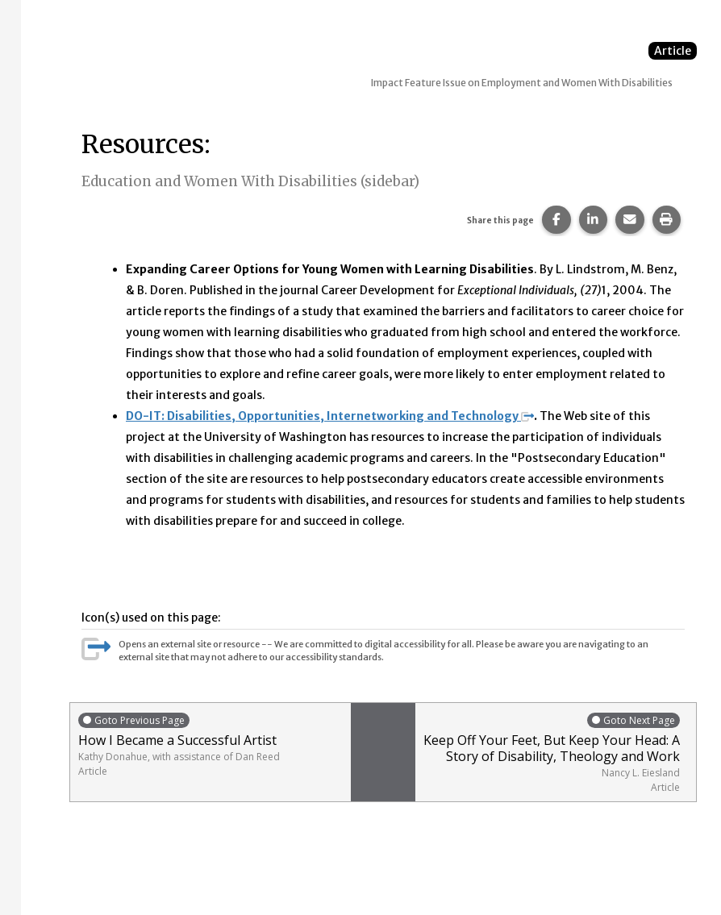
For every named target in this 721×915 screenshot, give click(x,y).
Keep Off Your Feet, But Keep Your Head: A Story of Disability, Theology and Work (551, 752)
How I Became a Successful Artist (210, 744)
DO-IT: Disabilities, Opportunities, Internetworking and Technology (330, 416)
